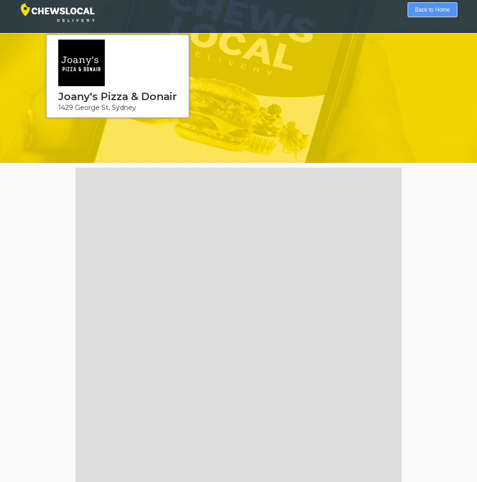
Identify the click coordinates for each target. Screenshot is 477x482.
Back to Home (432, 10)
